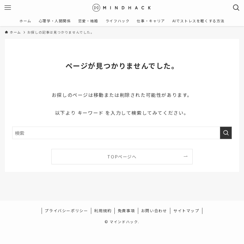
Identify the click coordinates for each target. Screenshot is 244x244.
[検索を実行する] (226, 133)
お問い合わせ (154, 210)
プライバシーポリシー (66, 210)
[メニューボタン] (7, 7)
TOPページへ (121, 156)
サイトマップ (186, 210)
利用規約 (102, 210)
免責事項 (126, 210)
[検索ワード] (122, 133)
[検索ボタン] (236, 7)
